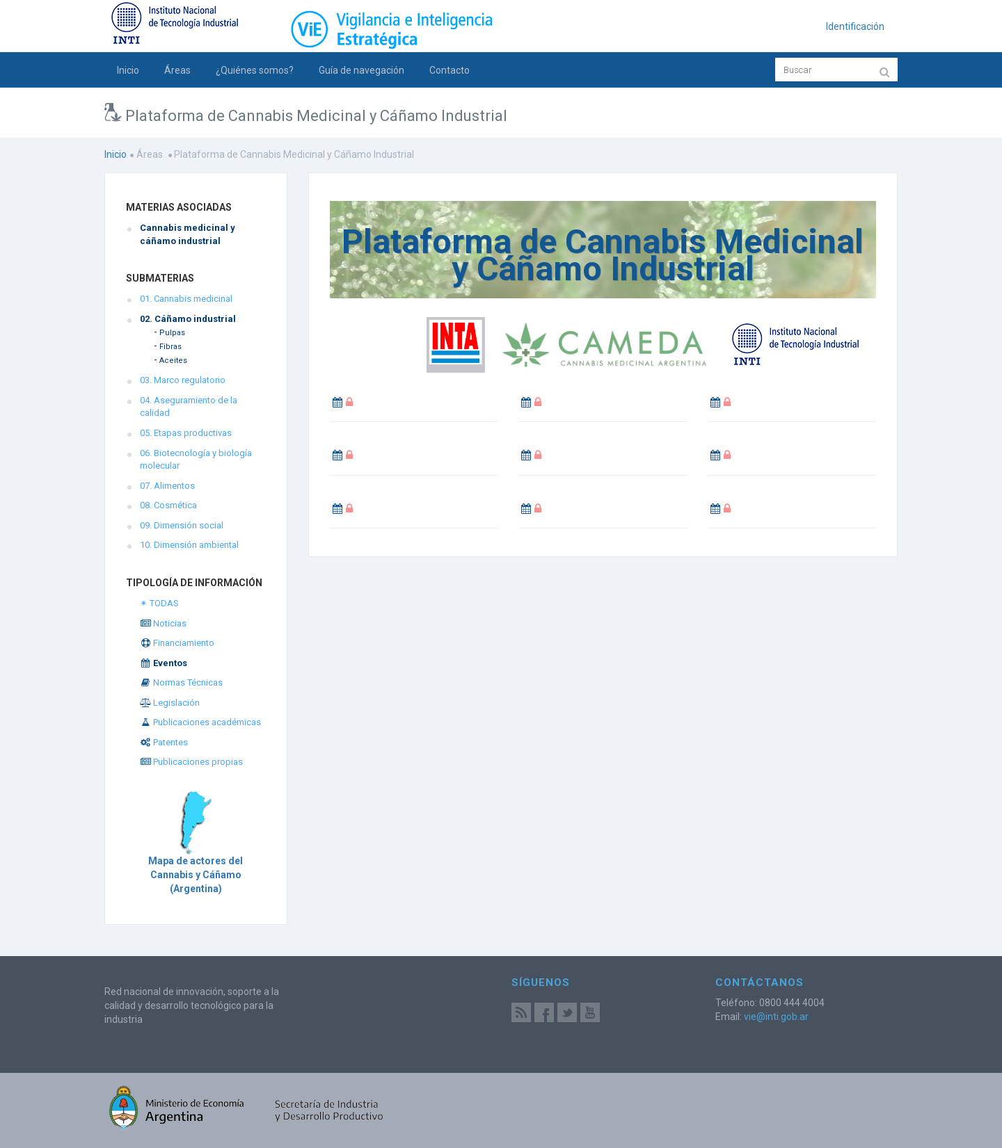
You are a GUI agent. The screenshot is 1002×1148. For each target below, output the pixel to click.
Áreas (177, 70)
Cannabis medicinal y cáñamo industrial (187, 234)
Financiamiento (177, 643)
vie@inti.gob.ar (776, 1016)
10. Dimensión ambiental (189, 545)
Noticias (163, 623)
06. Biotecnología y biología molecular (196, 459)
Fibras (170, 346)
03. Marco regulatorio (182, 380)
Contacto (449, 70)
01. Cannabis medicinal (186, 298)
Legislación (170, 702)
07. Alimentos (167, 485)
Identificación (855, 26)
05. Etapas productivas (186, 433)
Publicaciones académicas (200, 722)
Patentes (164, 742)
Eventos (163, 663)
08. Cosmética (168, 505)
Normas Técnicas (181, 682)
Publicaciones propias (191, 762)
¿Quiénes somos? (255, 70)
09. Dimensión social (181, 525)
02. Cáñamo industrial (188, 319)
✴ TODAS (159, 603)
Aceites (173, 360)
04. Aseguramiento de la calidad (188, 407)
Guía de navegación (361, 70)
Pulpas (172, 332)
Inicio (128, 70)
